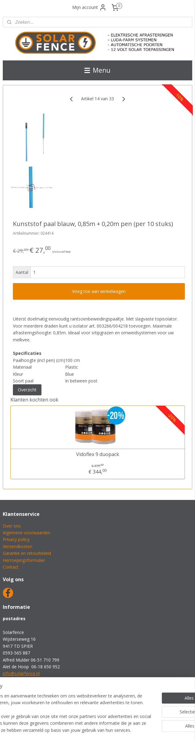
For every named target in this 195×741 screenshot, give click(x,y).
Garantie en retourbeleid (27, 553)
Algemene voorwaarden (26, 533)
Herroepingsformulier (24, 560)
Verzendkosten (17, 546)
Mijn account (89, 7)
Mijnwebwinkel (168, 730)
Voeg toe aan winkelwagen (99, 291)
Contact (10, 567)
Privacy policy (16, 539)
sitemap (78, 730)
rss (91, 730)
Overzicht (27, 390)
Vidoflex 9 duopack (97, 455)
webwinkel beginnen (114, 730)
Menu (97, 70)
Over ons (12, 526)
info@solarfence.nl (21, 673)
